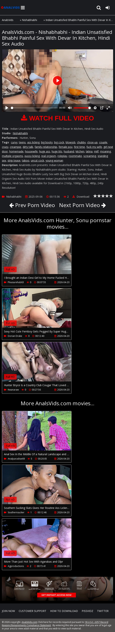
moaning (105, 151)
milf (96, 151)
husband (69, 151)
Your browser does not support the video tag (42, 257)
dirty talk (28, 147)
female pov (65, 147)
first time (79, 147)
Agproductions (16, 566)
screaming (89, 156)
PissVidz (87, 611)
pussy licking (32, 156)
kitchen (80, 151)
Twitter (103, 611)
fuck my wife (94, 147)
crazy (5, 147)
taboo (25, 160)
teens (22, 142)
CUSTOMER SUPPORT (32, 611)
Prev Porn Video (34, 205)
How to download (64, 611)
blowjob (70, 142)
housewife (31, 151)
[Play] (7, 108)
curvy (14, 142)
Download (80, 196)
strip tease (14, 160)
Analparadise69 (16, 458)
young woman (54, 160)
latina (89, 151)
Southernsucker (16, 512)
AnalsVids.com (10, 7)
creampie (15, 147)
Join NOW (8, 611)
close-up (92, 142)
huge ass (44, 151)
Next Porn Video (79, 205)
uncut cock (37, 160)
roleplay (62, 156)
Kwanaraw (13, 389)
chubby (81, 142)
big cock (59, 142)
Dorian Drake (15, 336)
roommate (75, 156)
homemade (16, 151)
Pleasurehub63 (16, 282)
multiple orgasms (12, 156)
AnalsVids (7, 20)
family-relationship (46, 147)
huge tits (57, 151)
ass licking (33, 142)
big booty (47, 142)
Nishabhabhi (29, 20)
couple (103, 142)
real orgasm (48, 156)
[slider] (34, 108)
